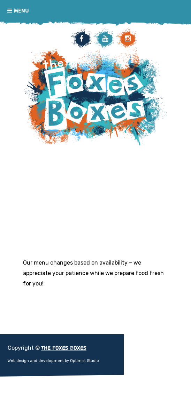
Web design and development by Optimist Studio (53, 360)
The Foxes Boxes (95, 140)
